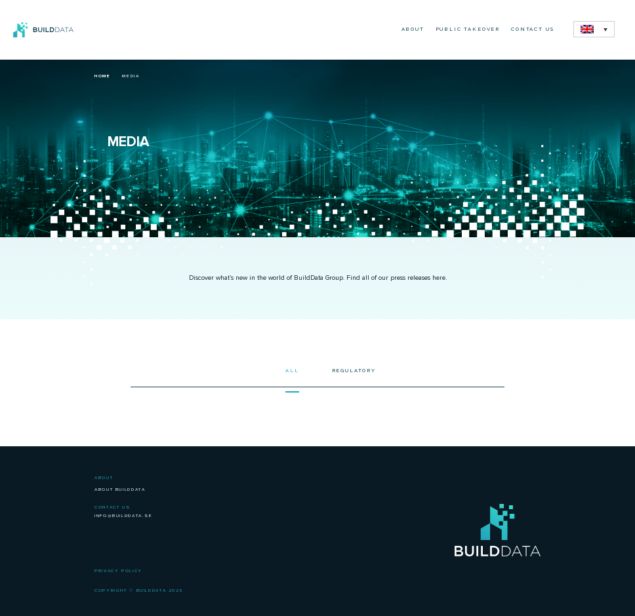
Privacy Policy (118, 570)
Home (102, 76)
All (292, 371)
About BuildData (119, 489)
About (412, 29)
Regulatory (354, 371)
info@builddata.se (123, 515)
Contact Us (532, 29)
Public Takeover (468, 29)
